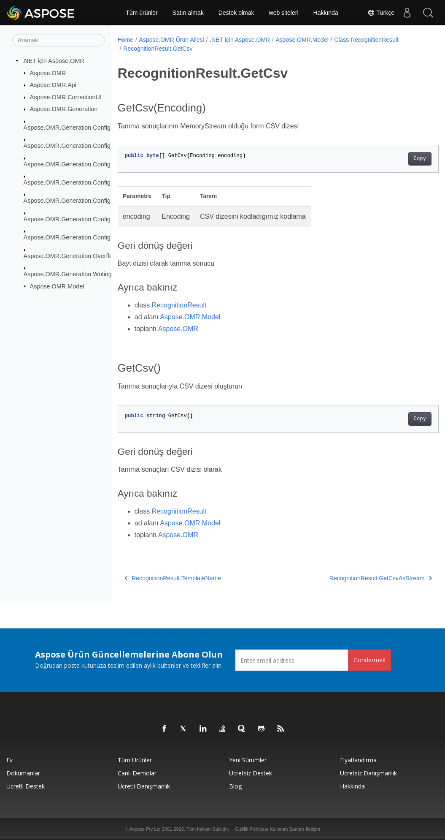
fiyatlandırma (358, 760)
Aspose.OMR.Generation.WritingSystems (79, 274)
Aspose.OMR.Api (53, 85)
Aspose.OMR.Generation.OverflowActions (80, 255)
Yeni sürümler (248, 760)
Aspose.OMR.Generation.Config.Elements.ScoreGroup (98, 200)
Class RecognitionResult (366, 39)
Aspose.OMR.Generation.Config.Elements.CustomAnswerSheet (110, 163)
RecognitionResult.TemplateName (172, 578)
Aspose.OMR (48, 72)
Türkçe (380, 12)
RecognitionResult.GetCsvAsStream (358, 578)
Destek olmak (236, 12)
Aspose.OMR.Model (57, 286)
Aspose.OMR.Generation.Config (67, 127)
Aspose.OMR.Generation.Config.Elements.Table (89, 219)
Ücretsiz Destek (250, 773)
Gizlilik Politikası (251, 829)
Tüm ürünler (141, 12)
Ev (9, 760)
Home (125, 39)
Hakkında (325, 12)
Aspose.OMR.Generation (64, 109)
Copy (397, 159)
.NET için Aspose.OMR (53, 60)
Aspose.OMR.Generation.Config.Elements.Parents (92, 182)
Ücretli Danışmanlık (144, 786)
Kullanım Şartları (287, 829)
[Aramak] (58, 40)
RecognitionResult (179, 305)
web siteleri (284, 12)
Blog (235, 786)
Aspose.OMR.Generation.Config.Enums (77, 237)
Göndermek (369, 660)
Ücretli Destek (25, 786)
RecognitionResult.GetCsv (157, 48)
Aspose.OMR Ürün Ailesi (171, 39)
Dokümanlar (23, 773)
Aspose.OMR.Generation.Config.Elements (81, 145)
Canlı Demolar (137, 773)
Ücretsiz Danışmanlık (368, 773)
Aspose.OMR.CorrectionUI (66, 97)
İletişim (313, 829)
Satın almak (188, 12)
